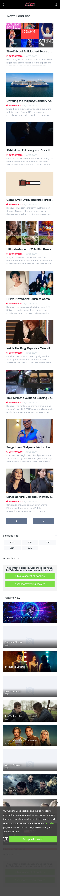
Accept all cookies (33, 839)
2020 (12, 548)
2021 (48, 542)
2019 (30, 548)
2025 (12, 542)
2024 (30, 542)
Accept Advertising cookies (30, 584)
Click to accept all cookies (30, 576)
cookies (50, 823)
